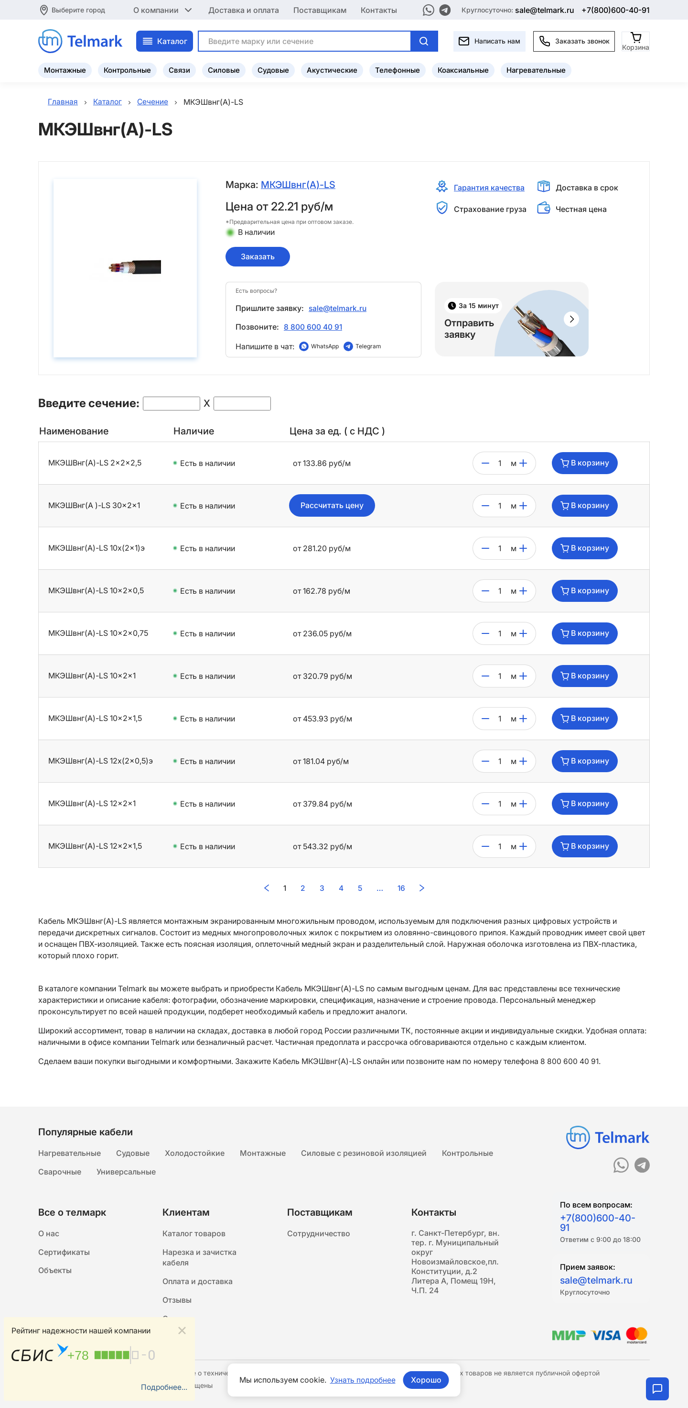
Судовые (273, 69)
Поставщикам (319, 9)
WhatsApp (325, 347)
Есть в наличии (207, 464)
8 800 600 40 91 (313, 328)
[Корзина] (636, 40)
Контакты (379, 9)
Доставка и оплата (243, 9)
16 (402, 889)
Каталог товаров (194, 1233)
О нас (48, 1233)
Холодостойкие (195, 1151)
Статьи (175, 1321)
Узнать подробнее (362, 1380)
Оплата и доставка (197, 1282)
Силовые (224, 69)
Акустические (332, 69)
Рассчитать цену (332, 507)
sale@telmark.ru (544, 9)
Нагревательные (536, 69)
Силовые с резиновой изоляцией (364, 1151)
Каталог (164, 40)
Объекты (55, 1271)
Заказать (258, 256)
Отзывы (177, 1302)
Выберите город (78, 9)
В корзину (584, 464)
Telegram (368, 347)
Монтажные (65, 69)
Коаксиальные (463, 69)
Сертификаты (64, 1252)
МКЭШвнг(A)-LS (298, 184)
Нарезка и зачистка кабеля (199, 1257)
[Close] (182, 1330)
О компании (163, 9)
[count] (500, 464)
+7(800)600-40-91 (615, 9)
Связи (179, 69)
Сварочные (59, 1170)
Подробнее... (163, 1387)
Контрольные (127, 69)
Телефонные (397, 69)
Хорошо (426, 1380)
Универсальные (126, 1170)
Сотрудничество (318, 1233)
